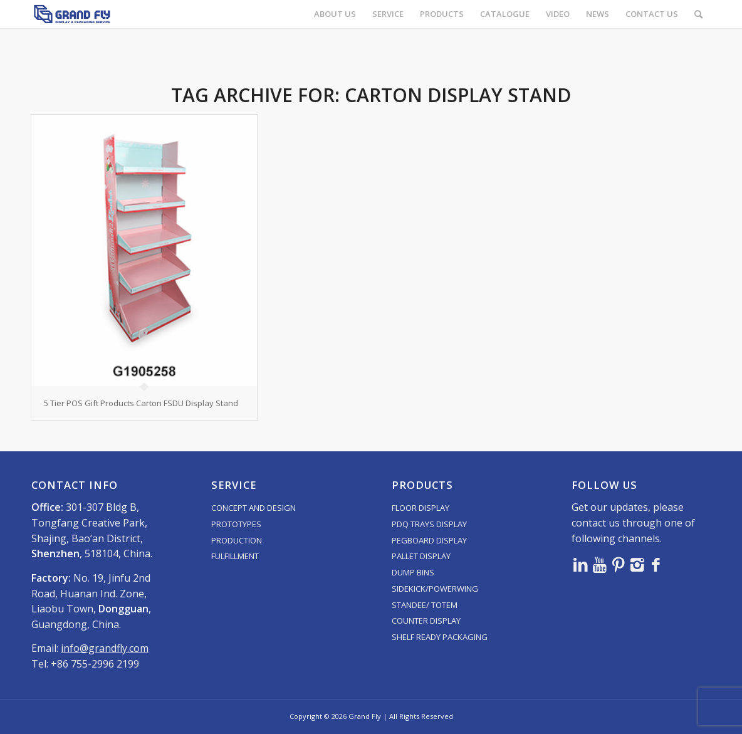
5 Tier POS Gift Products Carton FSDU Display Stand (141, 403)
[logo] (72, 14)
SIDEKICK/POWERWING (435, 588)
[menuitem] (335, 14)
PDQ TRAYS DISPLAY (429, 524)
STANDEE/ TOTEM (424, 605)
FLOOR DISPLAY (420, 507)
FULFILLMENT (235, 556)
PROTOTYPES (236, 524)
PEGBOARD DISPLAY (429, 540)
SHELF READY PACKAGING (440, 636)
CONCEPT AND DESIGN (253, 507)
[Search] (698, 14)
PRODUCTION (236, 540)
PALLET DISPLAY (421, 556)
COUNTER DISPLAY (426, 620)
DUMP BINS (413, 572)
